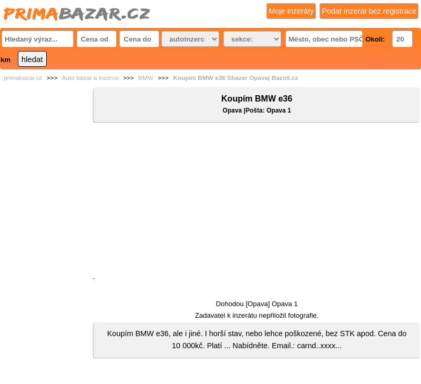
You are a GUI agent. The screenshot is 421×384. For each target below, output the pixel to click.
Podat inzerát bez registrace (369, 11)
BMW (145, 78)
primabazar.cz (23, 78)
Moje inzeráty (291, 11)
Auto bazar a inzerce (90, 78)
